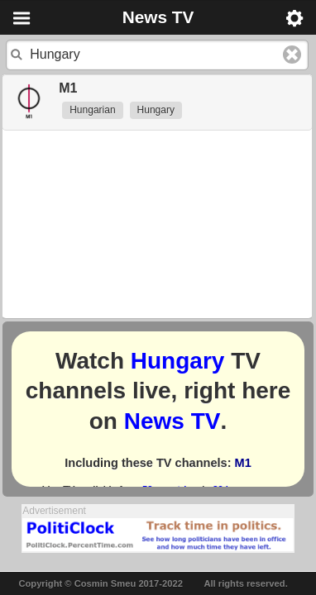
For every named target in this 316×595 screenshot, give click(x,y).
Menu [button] (21, 18)
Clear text (292, 54)
